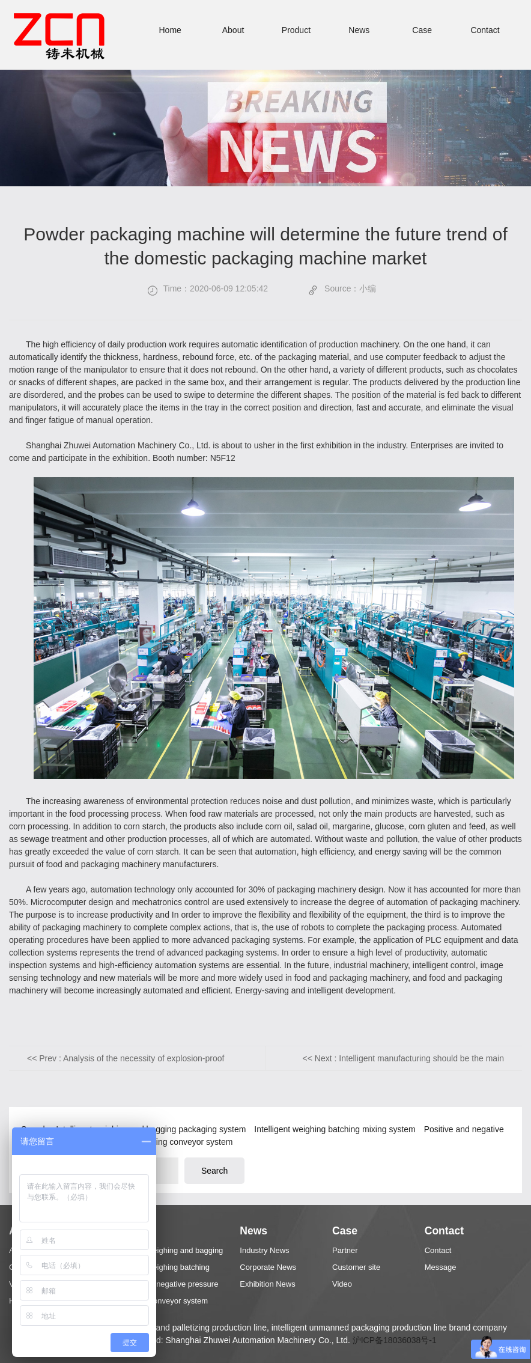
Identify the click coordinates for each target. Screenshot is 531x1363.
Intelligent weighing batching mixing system (335, 1129)
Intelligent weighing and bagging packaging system (167, 1252)
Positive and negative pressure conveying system (165, 1286)
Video (342, 1283)
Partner (345, 1250)
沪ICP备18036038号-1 (395, 1340)
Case (422, 30)
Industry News (264, 1250)
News (358, 30)
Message (441, 1267)
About (233, 30)
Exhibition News (268, 1283)
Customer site (356, 1267)
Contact (484, 30)
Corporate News (268, 1267)
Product (296, 30)
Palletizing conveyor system (181, 1142)
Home (170, 30)
